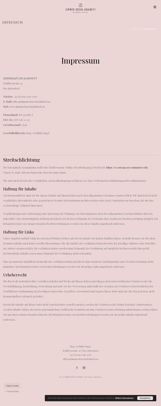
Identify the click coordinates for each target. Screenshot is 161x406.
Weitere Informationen (124, 398)
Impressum (11, 385)
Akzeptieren (145, 398)
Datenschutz (12, 391)
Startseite (136, 29)
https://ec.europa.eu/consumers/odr (127, 167)
